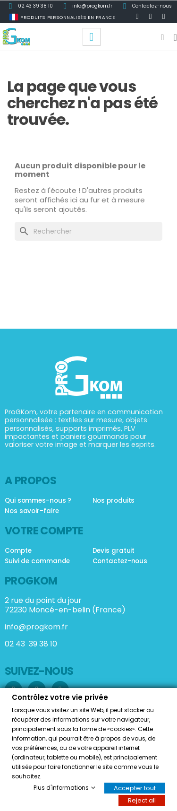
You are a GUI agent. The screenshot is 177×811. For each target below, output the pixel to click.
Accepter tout (135, 787)
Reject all (142, 799)
